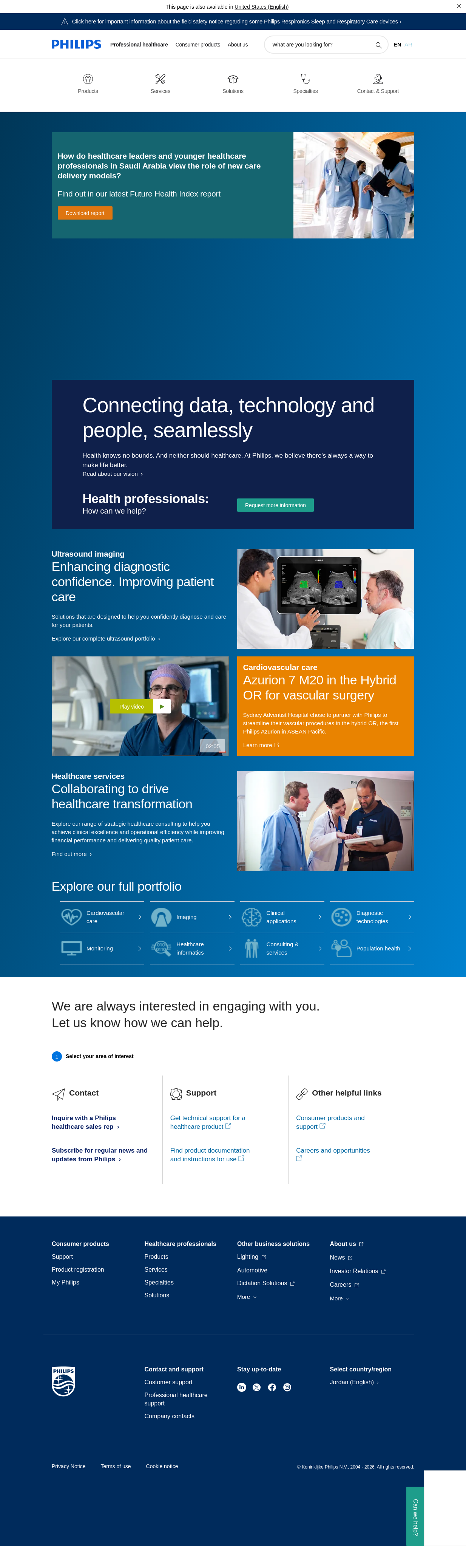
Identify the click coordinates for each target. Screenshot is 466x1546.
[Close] (458, 6)
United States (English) (262, 7)
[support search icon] (378, 45)
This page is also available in (199, 7)
